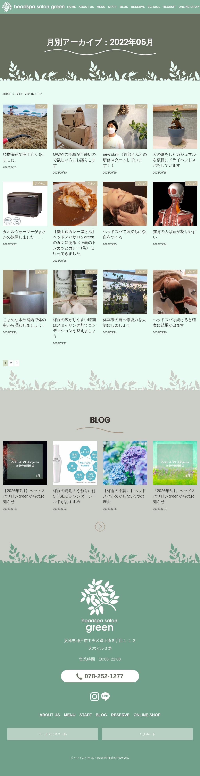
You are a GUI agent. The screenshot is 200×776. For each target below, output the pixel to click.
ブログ (41, 106)
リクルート (147, 734)
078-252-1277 (104, 676)
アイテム (190, 106)
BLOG (19, 94)
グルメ (91, 183)
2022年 (29, 94)
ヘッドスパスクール (53, 734)
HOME (7, 94)
